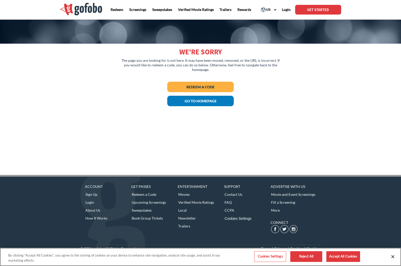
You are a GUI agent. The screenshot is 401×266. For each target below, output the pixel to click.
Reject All (306, 256)
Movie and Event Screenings (293, 194)
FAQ (228, 202)
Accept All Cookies (343, 256)
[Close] (392, 256)
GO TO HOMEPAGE (201, 101)
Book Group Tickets (147, 218)
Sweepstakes (142, 210)
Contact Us (233, 194)
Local (182, 210)
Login (89, 202)
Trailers (184, 226)
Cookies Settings (238, 218)
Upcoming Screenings (149, 202)
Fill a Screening (283, 202)
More (275, 210)
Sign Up (91, 194)
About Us (92, 210)
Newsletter (187, 218)
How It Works (96, 218)
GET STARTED (318, 9)
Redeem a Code (200, 87)
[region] (200, 257)
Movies (184, 194)
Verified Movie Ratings (196, 202)
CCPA (229, 210)
